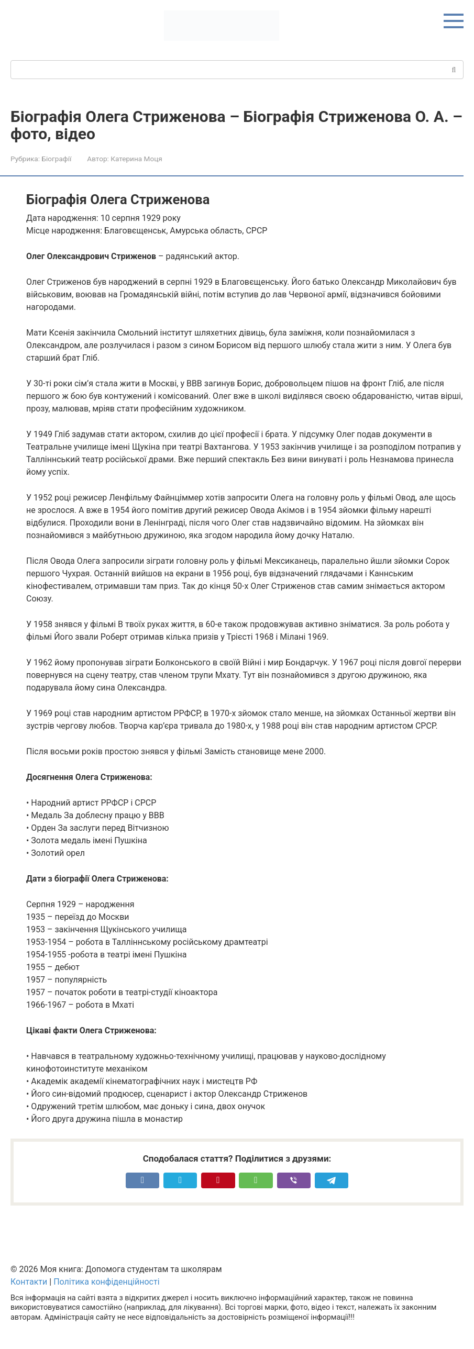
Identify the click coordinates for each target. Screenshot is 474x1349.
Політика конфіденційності (106, 1282)
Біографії (56, 158)
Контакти (28, 1282)
